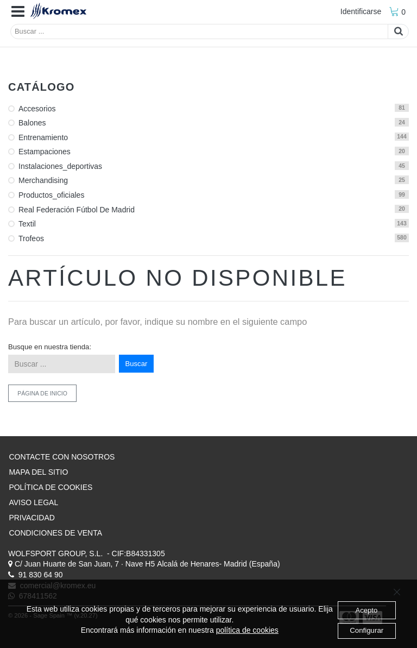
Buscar (136, 364)
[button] (18, 12)
